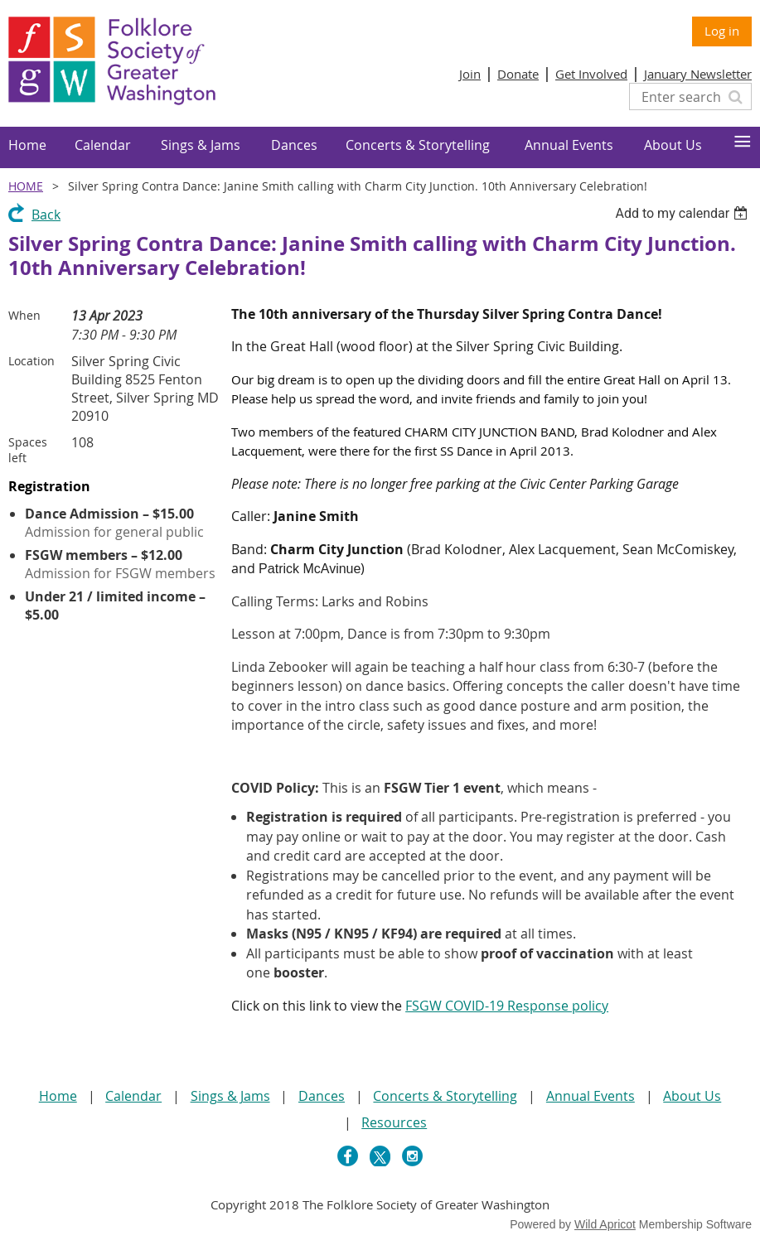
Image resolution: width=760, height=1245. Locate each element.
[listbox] (683, 213)
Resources (394, 1122)
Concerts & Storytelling (445, 1096)
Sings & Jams (230, 1096)
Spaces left (27, 450)
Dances (321, 1096)
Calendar (133, 1096)
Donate (518, 73)
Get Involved (591, 73)
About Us (692, 1096)
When (24, 315)
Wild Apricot (605, 1224)
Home (25, 186)
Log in (721, 30)
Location (31, 361)
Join (470, 73)
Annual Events (590, 1096)
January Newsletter (698, 73)
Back (46, 214)
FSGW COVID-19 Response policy (506, 1005)
